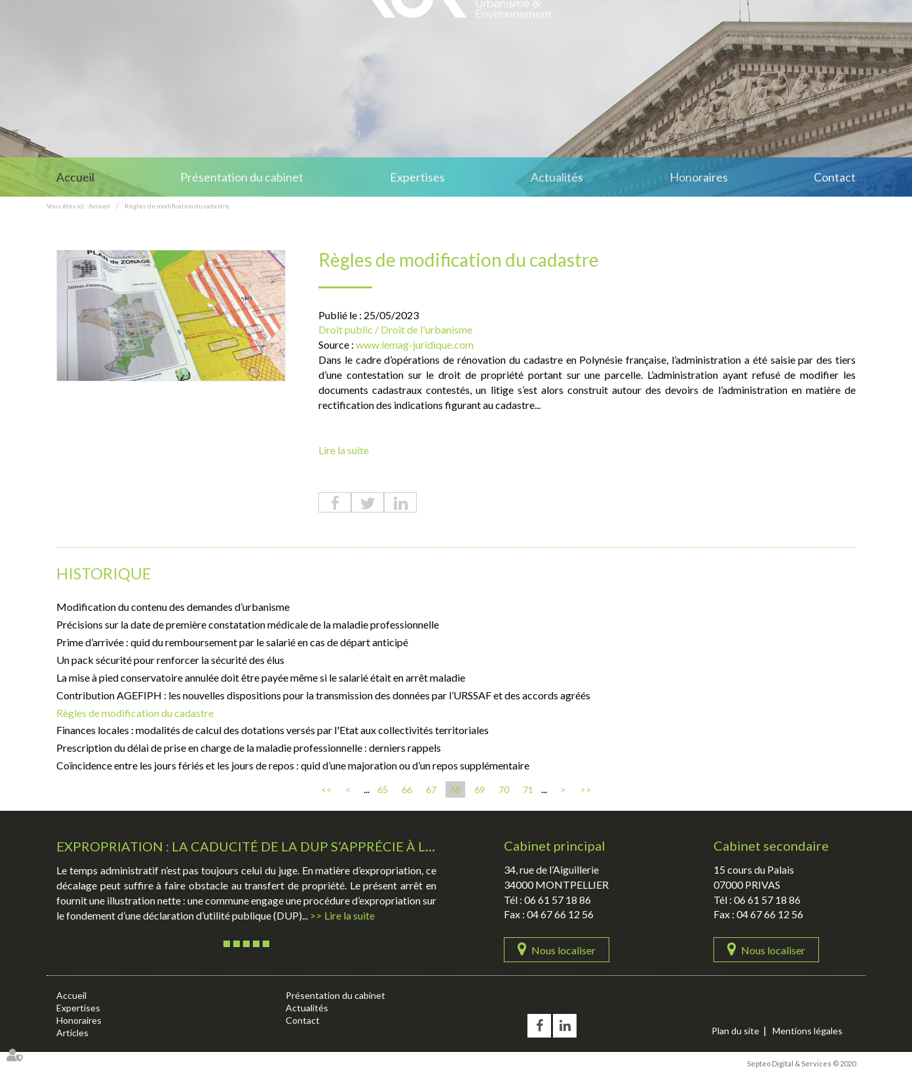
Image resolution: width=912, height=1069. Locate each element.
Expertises (417, 177)
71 (528, 789)
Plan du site (735, 1030)
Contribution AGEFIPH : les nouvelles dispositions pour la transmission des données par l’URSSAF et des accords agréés (323, 695)
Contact (835, 177)
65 (382, 789)
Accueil (75, 177)
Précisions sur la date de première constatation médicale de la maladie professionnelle (247, 624)
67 (431, 789)
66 (407, 789)
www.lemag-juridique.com (415, 344)
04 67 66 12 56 (560, 914)
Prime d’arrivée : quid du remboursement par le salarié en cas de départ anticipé (232, 642)
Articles (72, 1032)
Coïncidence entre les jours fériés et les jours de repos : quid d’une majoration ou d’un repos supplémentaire (292, 765)
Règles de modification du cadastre (176, 206)
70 (504, 789)
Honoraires (699, 177)
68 (455, 789)
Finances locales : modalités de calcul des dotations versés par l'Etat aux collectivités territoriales (272, 730)
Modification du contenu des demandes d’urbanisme (173, 606)
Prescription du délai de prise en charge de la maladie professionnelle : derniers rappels (248, 747)
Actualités (557, 177)
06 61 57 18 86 (557, 899)
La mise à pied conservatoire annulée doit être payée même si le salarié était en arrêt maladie (260, 677)
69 (479, 789)
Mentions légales (807, 1030)
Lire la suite (343, 450)
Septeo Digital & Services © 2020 (801, 1063)
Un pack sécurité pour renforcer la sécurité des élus (170, 659)
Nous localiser (563, 950)
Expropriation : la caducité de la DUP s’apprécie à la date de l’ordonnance (328, 846)
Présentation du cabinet (241, 177)
